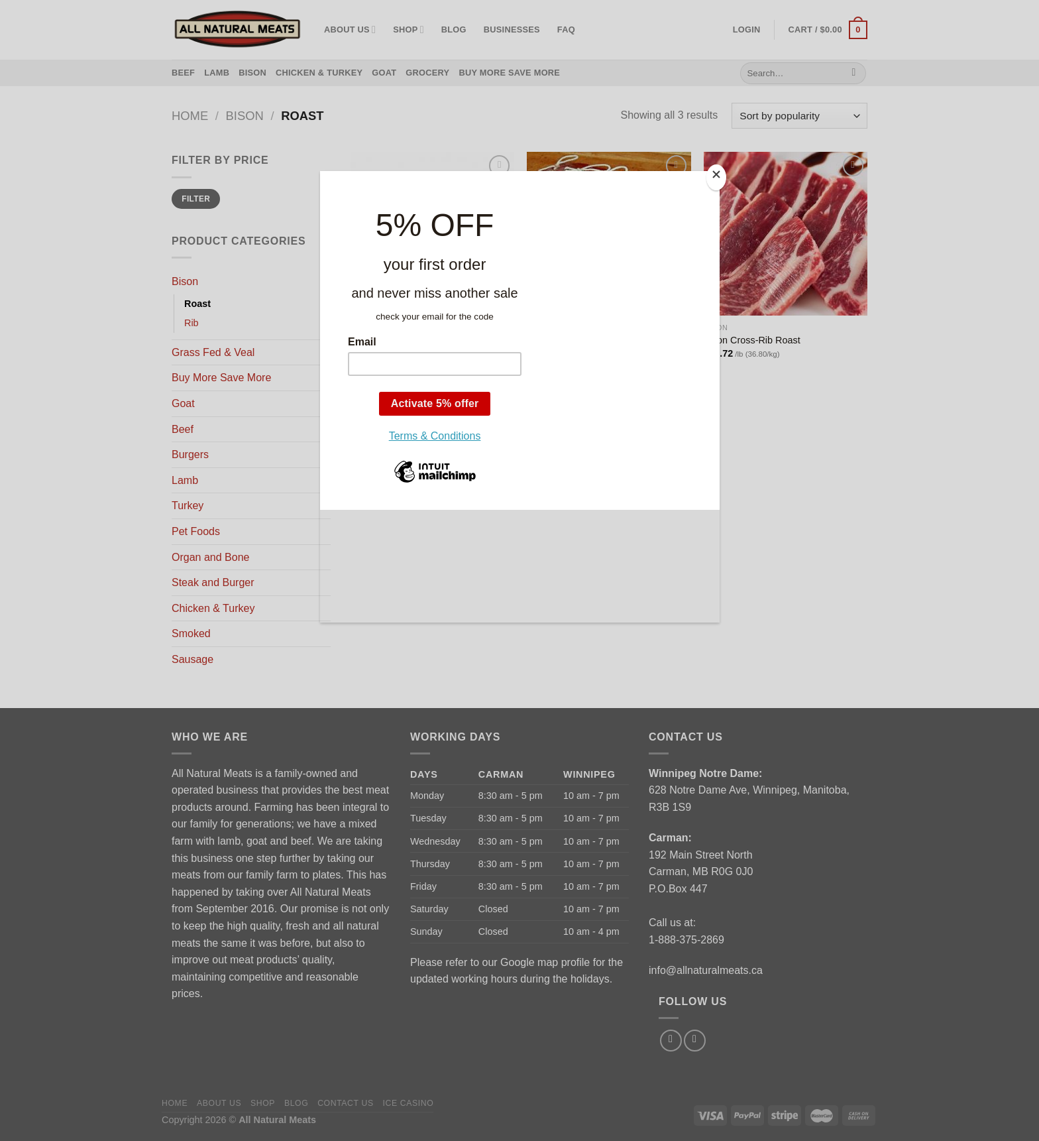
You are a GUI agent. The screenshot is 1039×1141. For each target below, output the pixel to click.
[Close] (716, 177)
